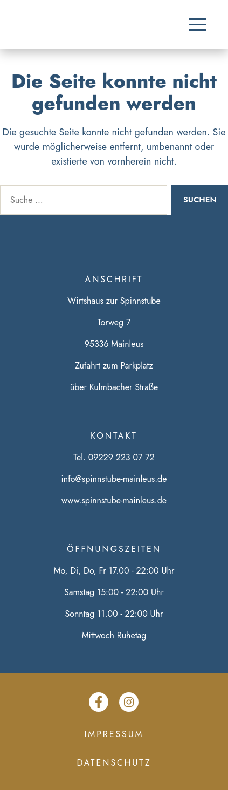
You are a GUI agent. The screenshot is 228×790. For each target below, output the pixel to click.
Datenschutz (114, 763)
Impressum (114, 734)
